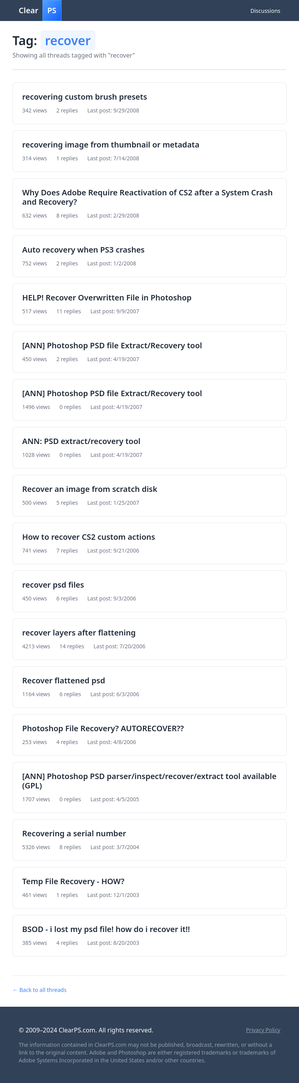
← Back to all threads (39, 989)
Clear (40, 10)
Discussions (265, 10)
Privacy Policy (263, 1030)
